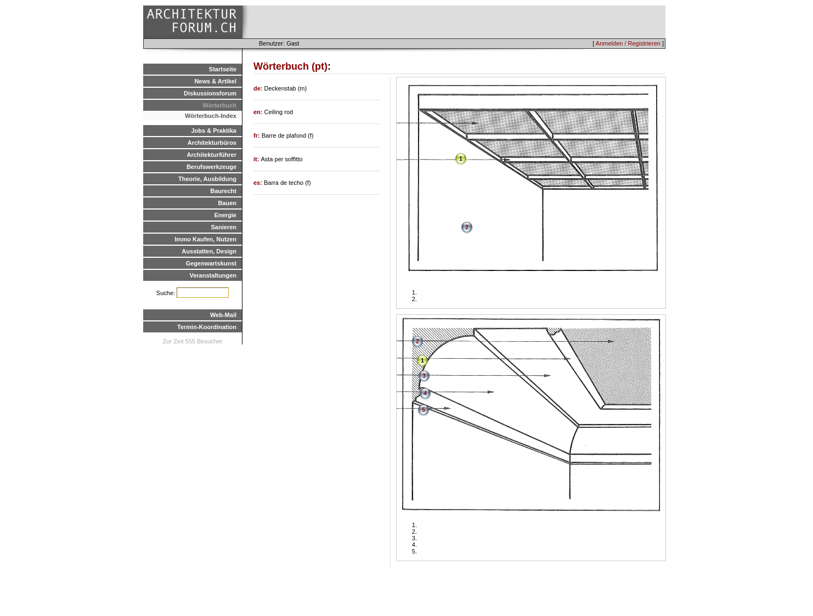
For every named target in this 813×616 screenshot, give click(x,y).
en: (258, 112)
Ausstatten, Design (209, 251)
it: (257, 159)
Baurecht (223, 191)
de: (258, 88)
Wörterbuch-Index (210, 115)
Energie (225, 215)
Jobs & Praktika (213, 130)
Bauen (227, 203)
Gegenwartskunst (211, 263)
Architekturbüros (212, 142)
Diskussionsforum (210, 93)
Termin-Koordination (206, 327)
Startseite (222, 69)
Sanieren (223, 227)
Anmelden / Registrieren (628, 43)
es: (258, 182)
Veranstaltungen (212, 275)
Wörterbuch (219, 105)
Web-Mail (223, 315)
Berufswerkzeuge (211, 166)
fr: (257, 135)
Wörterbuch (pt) (290, 66)
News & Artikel (215, 81)
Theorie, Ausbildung (207, 179)
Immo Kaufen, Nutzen (205, 239)
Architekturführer (211, 154)
